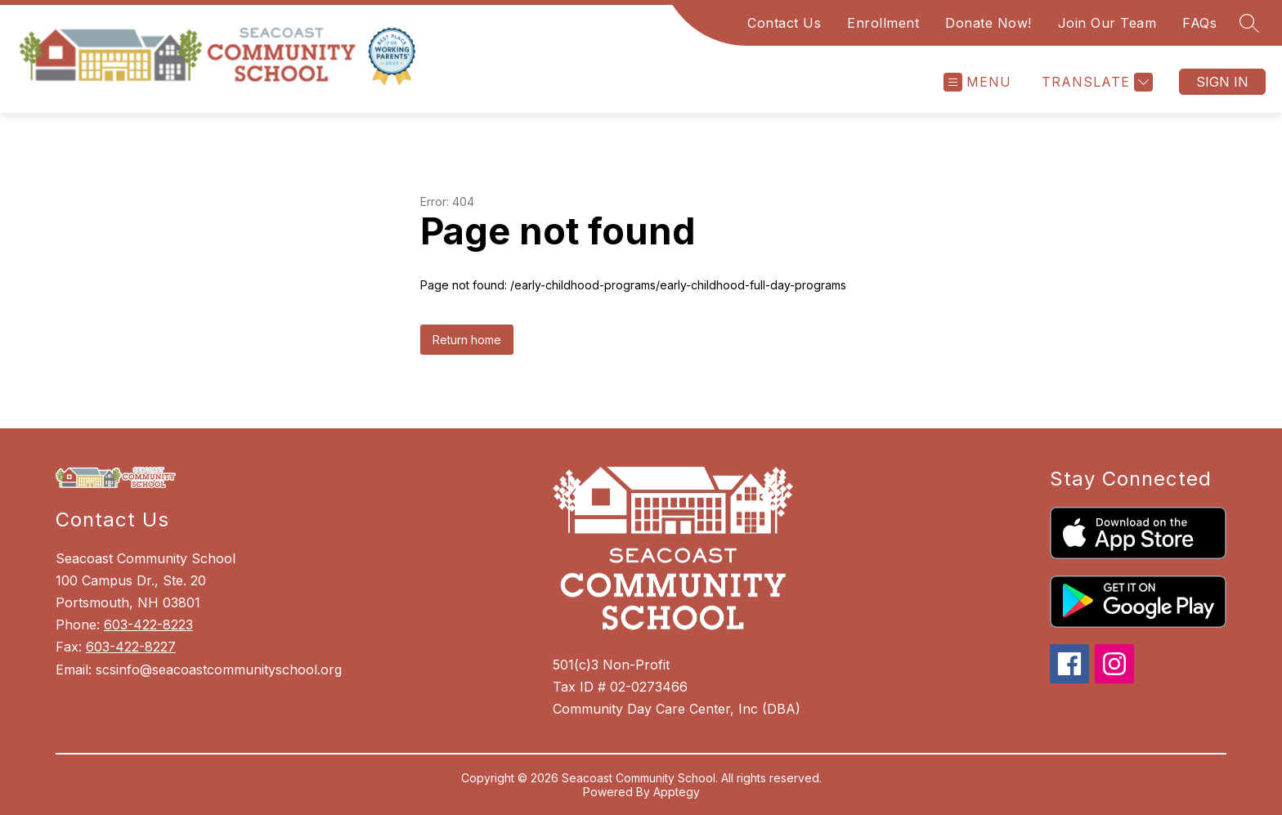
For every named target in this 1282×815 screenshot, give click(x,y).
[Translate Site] (1095, 82)
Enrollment (883, 23)
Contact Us (784, 23)
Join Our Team (1107, 23)
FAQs (1199, 23)
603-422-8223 (148, 624)
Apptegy (676, 792)
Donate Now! (988, 23)
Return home (467, 340)
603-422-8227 (131, 646)
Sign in (1222, 82)
